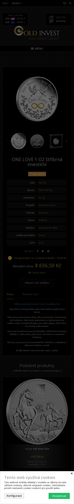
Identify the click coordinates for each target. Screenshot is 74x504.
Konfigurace (14, 496)
